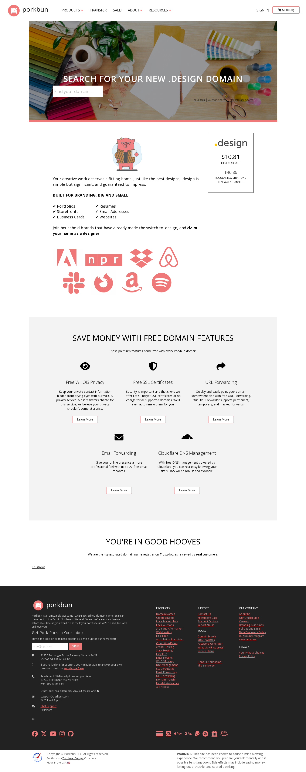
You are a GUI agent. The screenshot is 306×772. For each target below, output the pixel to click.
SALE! (117, 10)
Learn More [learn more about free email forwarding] (119, 490)
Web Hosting (164, 632)
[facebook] (35, 735)
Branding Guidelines (251, 625)
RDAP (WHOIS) (206, 640)
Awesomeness (247, 639)
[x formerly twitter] (44, 735)
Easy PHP (161, 654)
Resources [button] (160, 10)
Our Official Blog (249, 618)
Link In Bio (162, 636)
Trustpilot (38, 567)
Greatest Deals (165, 618)
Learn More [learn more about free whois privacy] (85, 419)
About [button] (135, 10)
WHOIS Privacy (165, 661)
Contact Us (204, 614)
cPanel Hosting (165, 647)
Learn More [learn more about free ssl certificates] (153, 419)
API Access (162, 687)
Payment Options (208, 621)
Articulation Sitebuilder (170, 639)
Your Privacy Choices (251, 652)
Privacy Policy (247, 656)
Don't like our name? (210, 662)
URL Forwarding (165, 676)
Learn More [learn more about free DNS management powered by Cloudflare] (187, 490)
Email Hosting (164, 658)
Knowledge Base (74, 668)
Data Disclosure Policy (252, 632)
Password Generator (210, 643)
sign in (262, 10)
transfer (98, 10)
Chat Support (49, 706)
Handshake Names (167, 683)
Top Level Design (73, 758)
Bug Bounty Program (251, 636)
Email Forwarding (166, 672)
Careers (244, 621)
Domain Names (165, 614)
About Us (244, 614)
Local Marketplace (167, 621)
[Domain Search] (78, 91)
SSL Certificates (165, 669)
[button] (98, 691)
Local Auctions (165, 625)
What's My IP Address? (211, 647)
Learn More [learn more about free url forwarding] (221, 419)
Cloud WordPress (166, 643)
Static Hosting (164, 650)
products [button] (72, 10)
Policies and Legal (250, 628)
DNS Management (167, 665)
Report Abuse (206, 625)
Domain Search (207, 636)
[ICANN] (37, 757)
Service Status (206, 651)
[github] (71, 735)
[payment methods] (193, 735)
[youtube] (53, 735)
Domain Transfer (166, 679)
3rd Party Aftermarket (169, 628)
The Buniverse (206, 665)
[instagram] (62, 735)
